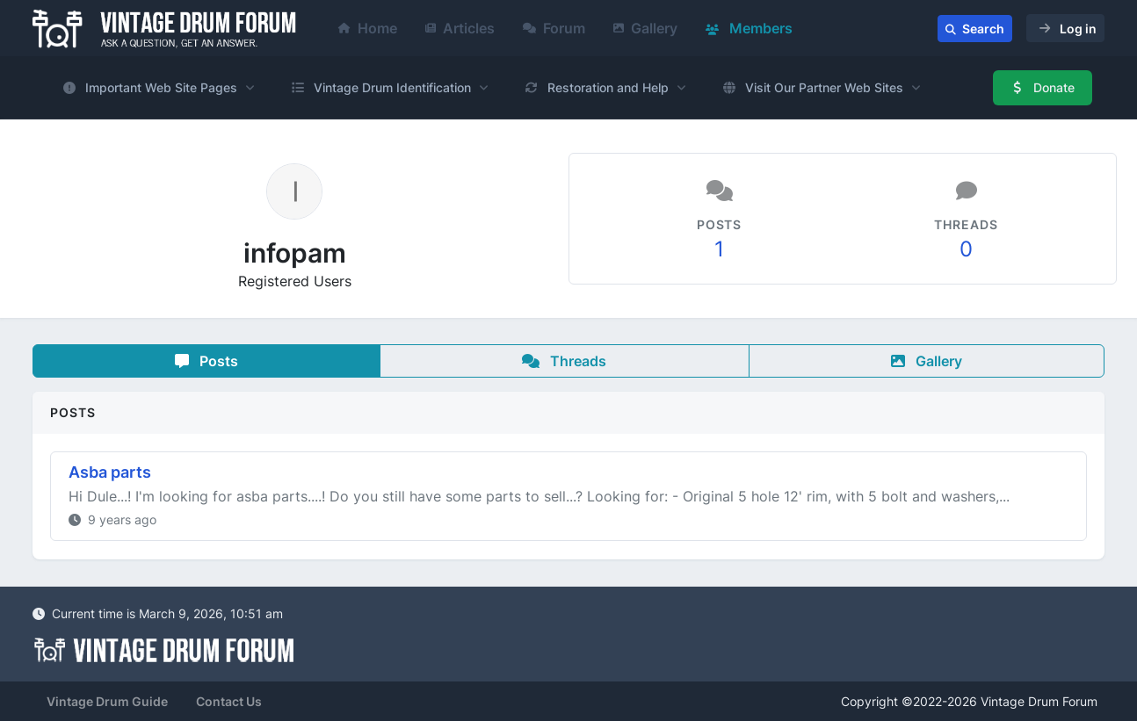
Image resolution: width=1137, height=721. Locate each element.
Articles (460, 28)
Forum (554, 28)
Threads (564, 361)
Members (749, 28)
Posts (206, 361)
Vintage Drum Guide (107, 701)
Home (367, 28)
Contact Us (229, 701)
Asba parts (110, 472)
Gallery (645, 28)
